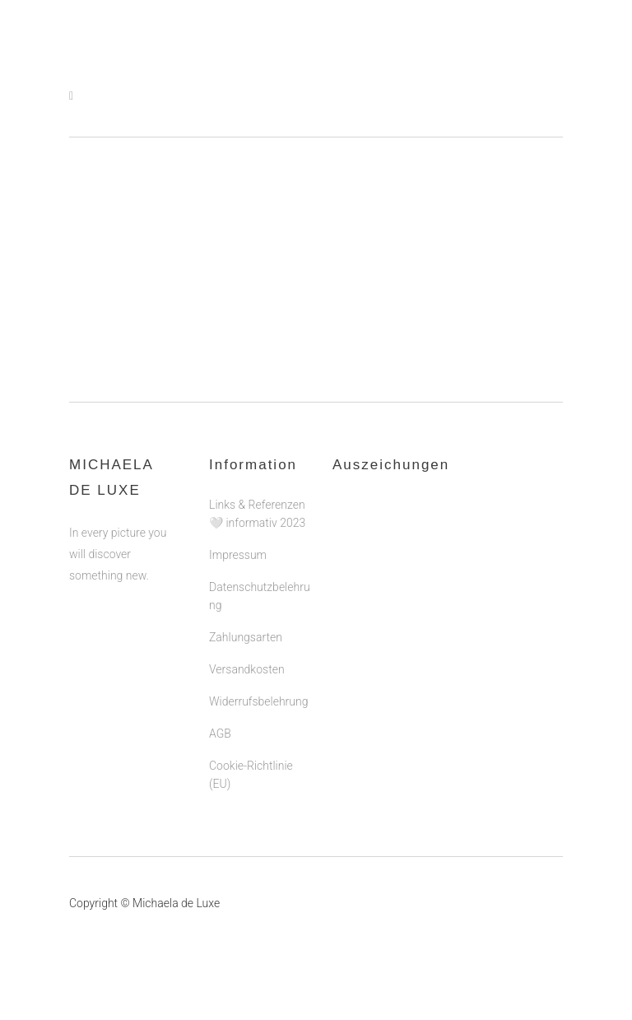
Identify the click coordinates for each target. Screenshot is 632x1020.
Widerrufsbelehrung (258, 701)
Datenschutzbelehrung (259, 596)
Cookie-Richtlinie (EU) (251, 774)
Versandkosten (247, 669)
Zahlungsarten (245, 637)
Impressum (238, 554)
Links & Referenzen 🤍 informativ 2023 (257, 513)
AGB (220, 733)
